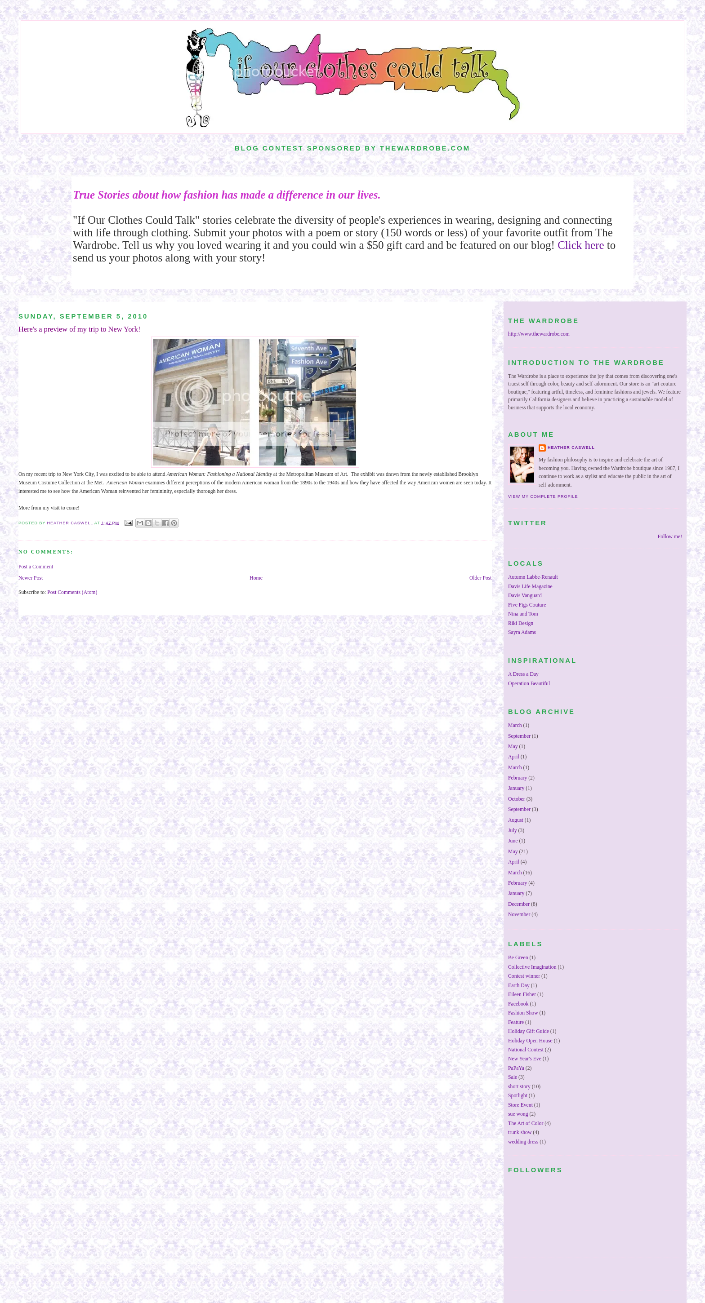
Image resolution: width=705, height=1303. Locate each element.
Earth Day (519, 985)
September (519, 736)
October (516, 799)
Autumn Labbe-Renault (533, 577)
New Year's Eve (524, 1059)
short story (519, 1087)
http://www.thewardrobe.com (539, 334)
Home (256, 578)
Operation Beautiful (529, 684)
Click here (581, 245)
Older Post (480, 578)
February (517, 778)
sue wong (518, 1114)
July (512, 830)
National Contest (526, 1050)
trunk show (519, 1132)
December (519, 904)
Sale (512, 1077)
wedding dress (523, 1142)
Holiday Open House (530, 1041)
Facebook (518, 1004)
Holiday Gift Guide (528, 1031)
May (513, 746)
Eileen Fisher (522, 994)
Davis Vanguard (525, 595)
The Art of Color (525, 1123)
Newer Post (30, 578)
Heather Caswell (571, 447)
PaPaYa (516, 1068)
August (515, 820)
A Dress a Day (523, 674)
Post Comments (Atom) (72, 592)
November (519, 914)
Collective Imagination (532, 967)
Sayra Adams (522, 632)
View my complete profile (543, 496)
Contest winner (524, 976)
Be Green (518, 958)
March (515, 725)
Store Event (520, 1105)
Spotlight (517, 1096)
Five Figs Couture (527, 605)
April (513, 757)
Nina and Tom (523, 614)
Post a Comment (35, 567)
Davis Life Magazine (530, 586)
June (513, 841)
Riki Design (520, 623)
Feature (516, 1022)
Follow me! (670, 537)
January (516, 788)
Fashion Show (523, 1013)
